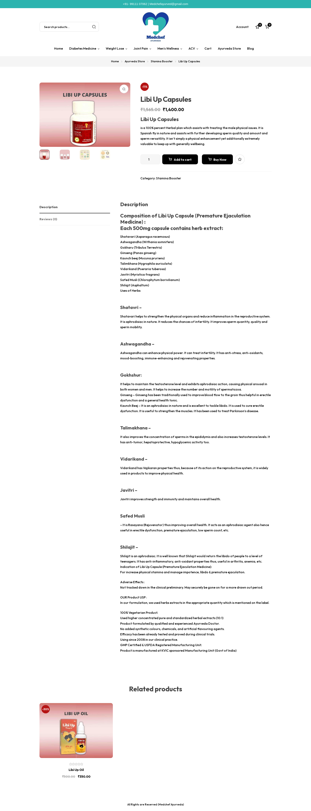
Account (242, 27)
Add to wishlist (240, 159)
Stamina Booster (162, 61)
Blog (250, 48)
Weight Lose (115, 48)
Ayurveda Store (229, 48)
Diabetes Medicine (82, 48)
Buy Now (220, 160)
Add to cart (183, 160)
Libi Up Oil (76, 770)
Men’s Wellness (168, 48)
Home (58, 48)
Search (94, 27)
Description (48, 207)
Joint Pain (140, 48)
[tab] (74, 207)
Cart (207, 48)
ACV (191, 48)
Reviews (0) (48, 219)
